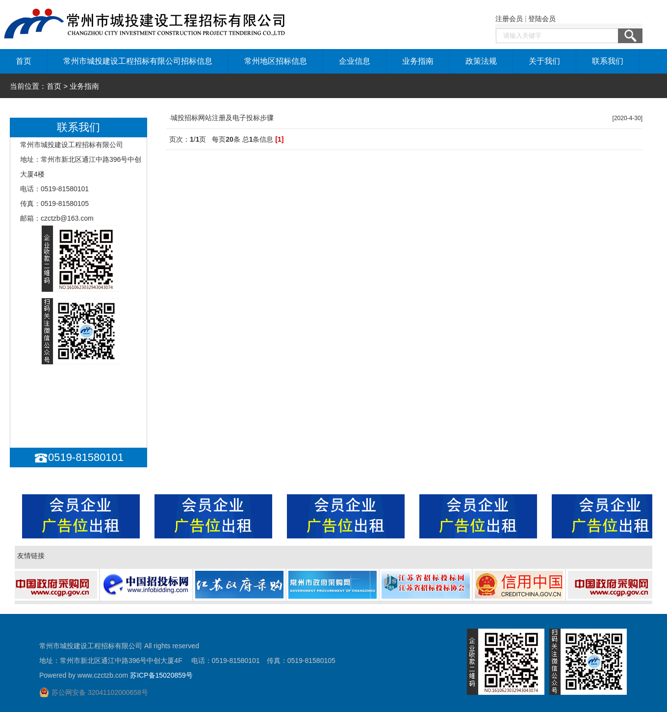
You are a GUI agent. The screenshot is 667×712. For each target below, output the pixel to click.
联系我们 (607, 61)
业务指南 (418, 61)
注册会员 (509, 19)
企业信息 (354, 61)
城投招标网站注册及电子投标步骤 (222, 118)
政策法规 (481, 61)
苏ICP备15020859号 (161, 675)
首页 (23, 61)
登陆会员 (542, 19)
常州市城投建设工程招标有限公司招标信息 (137, 61)
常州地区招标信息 (275, 61)
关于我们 (544, 61)
